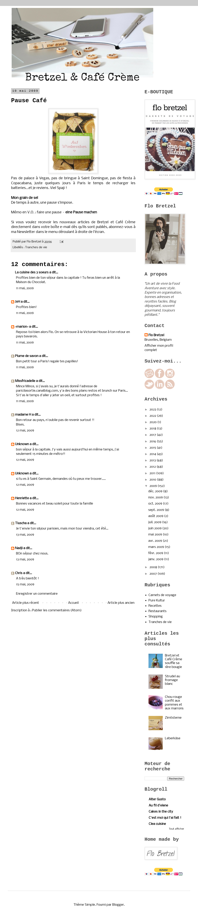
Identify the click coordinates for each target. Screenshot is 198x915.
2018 (153, 428)
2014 (153, 454)
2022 (153, 416)
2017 (153, 435)
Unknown (22, 444)
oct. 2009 (155, 504)
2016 (153, 441)
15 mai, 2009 (25, 584)
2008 (153, 567)
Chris (18, 573)
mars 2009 (156, 547)
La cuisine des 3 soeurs (32, 272)
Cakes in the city (161, 812)
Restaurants (157, 611)
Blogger (118, 905)
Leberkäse (172, 738)
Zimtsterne (173, 718)
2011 (152, 473)
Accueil (73, 603)
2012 (153, 467)
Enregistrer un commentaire (37, 594)
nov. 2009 (156, 497)
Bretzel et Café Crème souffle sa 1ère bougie (173, 661)
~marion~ (21, 327)
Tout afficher (176, 829)
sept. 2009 (156, 510)
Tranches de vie (36, 247)
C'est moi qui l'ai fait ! (165, 818)
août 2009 (156, 516)
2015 (153, 448)
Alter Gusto (157, 799)
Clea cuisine (157, 824)
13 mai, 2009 (25, 535)
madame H (23, 415)
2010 (153, 480)
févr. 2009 (156, 553)
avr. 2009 (155, 541)
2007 (153, 574)
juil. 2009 (155, 522)
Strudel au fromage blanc (172, 680)
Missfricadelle (25, 381)
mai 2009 (155, 534)
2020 (153, 422)
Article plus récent (25, 603)
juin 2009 (155, 528)
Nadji (19, 548)
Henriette (22, 498)
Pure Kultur (156, 600)
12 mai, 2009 (25, 430)
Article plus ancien (121, 603)
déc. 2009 (155, 491)
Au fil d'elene (158, 805)
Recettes (155, 606)
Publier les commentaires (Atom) (57, 610)
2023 (153, 409)
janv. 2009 (156, 559)
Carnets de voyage (162, 595)
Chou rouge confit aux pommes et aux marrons (174, 702)
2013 (153, 460)
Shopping (155, 616)
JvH (17, 302)
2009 (153, 486)
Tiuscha (21, 523)
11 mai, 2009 (25, 288)
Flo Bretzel (156, 335)
